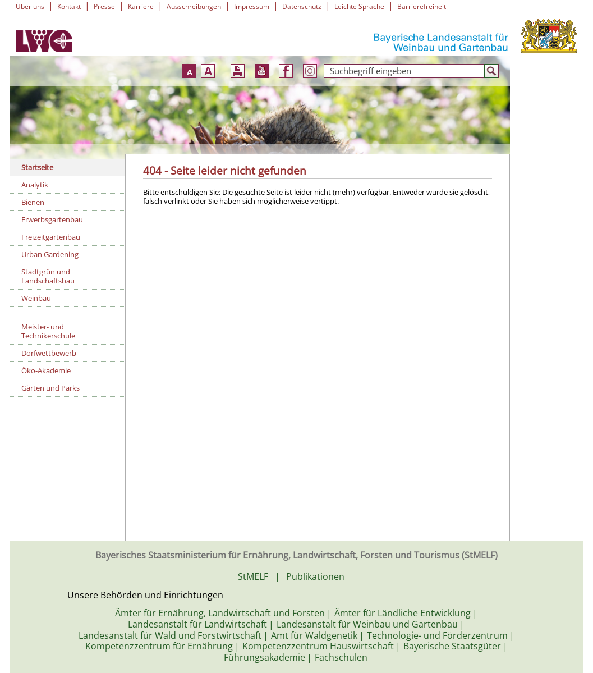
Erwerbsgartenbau (52, 219)
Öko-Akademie (46, 370)
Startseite (37, 167)
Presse (104, 6)
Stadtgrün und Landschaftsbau (48, 276)
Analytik (34, 185)
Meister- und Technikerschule (48, 331)
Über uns (30, 6)
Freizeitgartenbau (50, 237)
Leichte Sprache (359, 6)
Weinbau (36, 298)
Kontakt (69, 6)
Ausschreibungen (194, 6)
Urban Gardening (50, 254)
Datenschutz (301, 6)
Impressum (251, 6)
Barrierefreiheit (421, 6)
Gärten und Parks (50, 388)
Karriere (141, 6)
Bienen (32, 202)
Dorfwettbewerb (48, 353)
